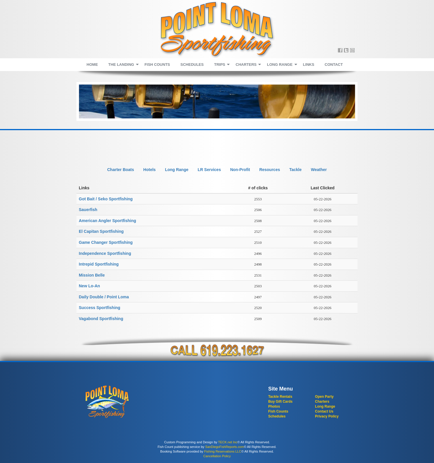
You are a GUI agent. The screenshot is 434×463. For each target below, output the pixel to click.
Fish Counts (278, 411)
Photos (274, 406)
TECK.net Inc (228, 442)
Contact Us (324, 411)
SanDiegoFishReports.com (224, 447)
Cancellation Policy (217, 456)
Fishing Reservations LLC (222, 451)
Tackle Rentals (280, 397)
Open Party (324, 397)
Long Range (325, 406)
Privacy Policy (326, 416)
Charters (322, 402)
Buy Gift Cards (280, 402)
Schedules (277, 416)
